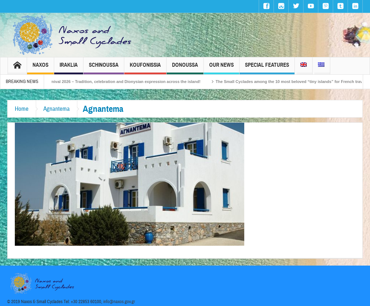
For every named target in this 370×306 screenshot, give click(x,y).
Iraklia (68, 68)
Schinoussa (103, 68)
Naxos (40, 68)
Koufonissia (145, 68)
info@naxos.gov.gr (119, 302)
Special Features (267, 68)
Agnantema (56, 109)
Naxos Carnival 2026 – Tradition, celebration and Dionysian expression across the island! (122, 81)
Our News (221, 68)
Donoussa (185, 68)
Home (22, 109)
